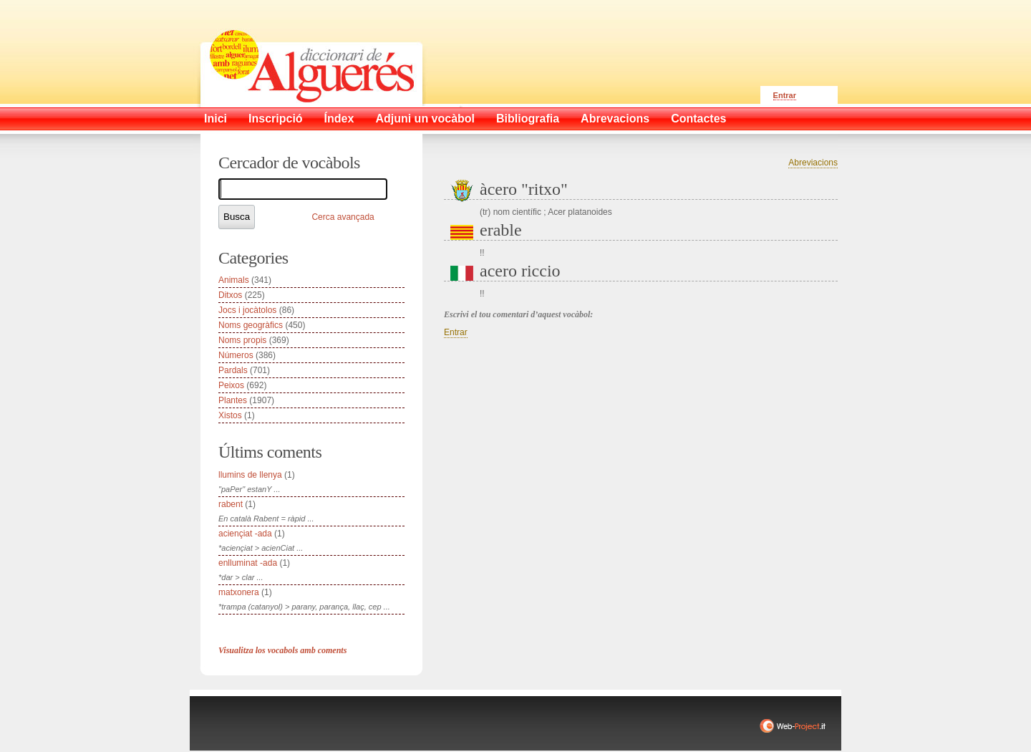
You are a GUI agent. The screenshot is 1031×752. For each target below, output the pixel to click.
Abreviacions (813, 163)
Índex (339, 118)
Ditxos (230, 295)
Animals (233, 280)
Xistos (230, 415)
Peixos (231, 385)
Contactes (698, 118)
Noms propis (242, 340)
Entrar (784, 95)
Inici (215, 118)
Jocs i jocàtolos (247, 310)
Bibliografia (527, 118)
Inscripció (275, 118)
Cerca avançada (342, 217)
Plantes (232, 400)
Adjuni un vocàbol (425, 118)
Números (235, 355)
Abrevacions (615, 118)
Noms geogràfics (250, 325)
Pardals (233, 370)
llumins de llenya (250, 475)
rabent (230, 504)
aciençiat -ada (245, 534)
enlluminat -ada (247, 563)
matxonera (238, 592)
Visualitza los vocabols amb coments (282, 650)
